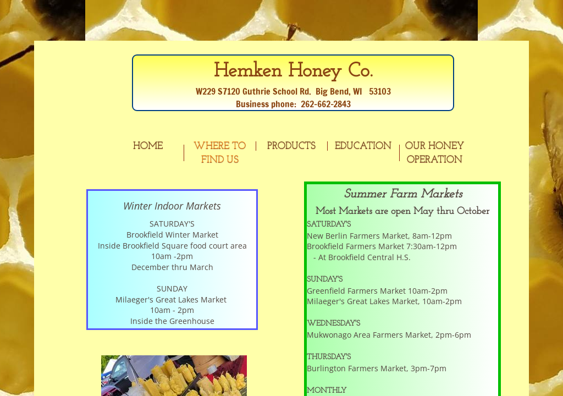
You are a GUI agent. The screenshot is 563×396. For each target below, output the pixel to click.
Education (363, 146)
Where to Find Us (220, 153)
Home (148, 146)
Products (291, 146)
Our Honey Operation (434, 153)
